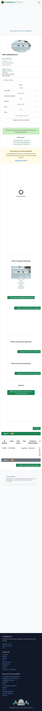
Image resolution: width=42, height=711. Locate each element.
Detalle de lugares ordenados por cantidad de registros (21, 392)
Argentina (21, 285)
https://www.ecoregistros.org (24, 480)
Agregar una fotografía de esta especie (27, 308)
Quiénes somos (6, 644)
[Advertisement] (21, 17)
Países (4, 684)
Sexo (21, 98)
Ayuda (4, 668)
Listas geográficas (7, 691)
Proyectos (5, 666)
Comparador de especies (9, 686)
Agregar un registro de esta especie (28, 465)
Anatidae (8, 69)
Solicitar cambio (7, 80)
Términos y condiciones (9, 669)
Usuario (21, 88)
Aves (7, 72)
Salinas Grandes (21, 282)
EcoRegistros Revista (8, 680)
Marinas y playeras (7, 693)
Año (21, 109)
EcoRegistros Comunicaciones (11, 676)
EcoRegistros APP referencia (10, 678)
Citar (3, 648)
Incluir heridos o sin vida (22, 115)
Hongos (4, 658)
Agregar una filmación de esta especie (28, 373)
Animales (5, 654)
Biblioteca (5, 682)
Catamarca (21, 284)
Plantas (4, 656)
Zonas (4, 689)
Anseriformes (9, 71)
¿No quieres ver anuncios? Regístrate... (21, 31)
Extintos (4, 687)
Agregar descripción (21, 160)
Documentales (6, 662)
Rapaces (4, 695)
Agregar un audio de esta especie (29, 351)
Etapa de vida (21, 104)
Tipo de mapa (21, 93)
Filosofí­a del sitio (7, 646)
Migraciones (6, 664)
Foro (3, 660)
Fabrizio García (21, 288)
